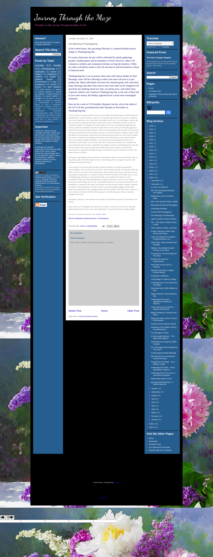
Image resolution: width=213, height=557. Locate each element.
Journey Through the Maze (73, 17)
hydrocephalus (44, 102)
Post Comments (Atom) (88, 316)
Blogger (117, 482)
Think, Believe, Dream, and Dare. (164, 228)
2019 (151, 136)
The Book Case (155, 91)
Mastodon (103, 498)
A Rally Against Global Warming (163, 353)
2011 (151, 160)
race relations (54, 87)
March (154, 413)
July (153, 399)
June (153, 402)
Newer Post (74, 310)
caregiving (52, 74)
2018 (151, 140)
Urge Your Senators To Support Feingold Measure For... (163, 238)
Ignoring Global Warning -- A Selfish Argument (162, 383)
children (39, 77)
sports (58, 92)
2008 (151, 171)
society (39, 65)
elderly (58, 89)
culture (53, 72)
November (155, 184)
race (54, 82)
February (155, 416)
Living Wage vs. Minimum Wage (163, 279)
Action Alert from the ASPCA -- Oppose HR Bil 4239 (163, 308)
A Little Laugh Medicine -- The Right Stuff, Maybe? (162, 337)
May (153, 406)
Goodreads (153, 441)
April (153, 409)
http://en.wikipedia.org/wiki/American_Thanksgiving (88, 218)
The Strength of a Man (159, 333)
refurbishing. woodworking (43, 121)
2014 (151, 154)
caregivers (40, 84)
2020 (151, 133)
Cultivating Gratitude (159, 209)
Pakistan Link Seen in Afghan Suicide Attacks (162, 271)
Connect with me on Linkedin (160, 450)
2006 (151, 178)
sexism (58, 98)
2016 (151, 147)
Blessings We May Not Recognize (164, 205)
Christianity (48, 68)
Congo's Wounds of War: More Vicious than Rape (163, 232)
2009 (151, 167)
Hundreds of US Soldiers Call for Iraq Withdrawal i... (163, 328)
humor (38, 87)
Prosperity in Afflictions (160, 276)
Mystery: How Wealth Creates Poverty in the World (162, 249)
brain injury (39, 119)
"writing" (37, 109)
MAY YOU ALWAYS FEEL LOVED (164, 202)
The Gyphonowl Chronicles (159, 447)
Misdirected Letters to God (161, 379)
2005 (151, 424)
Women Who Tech (43, 117)
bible (39, 100)
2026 (151, 126)
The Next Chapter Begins (159, 57)
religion (38, 74)
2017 (151, 143)
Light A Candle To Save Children (163, 219)
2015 (151, 150)
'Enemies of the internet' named (163, 324)
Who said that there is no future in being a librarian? (47, 43)
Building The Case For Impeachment (159, 260)
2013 (151, 157)
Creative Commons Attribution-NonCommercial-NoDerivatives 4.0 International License (47, 182)
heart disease (53, 119)
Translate (162, 47)
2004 (151, 427)
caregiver (47, 100)
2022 (151, 129)
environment (41, 82)
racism (53, 84)
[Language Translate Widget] (160, 43)
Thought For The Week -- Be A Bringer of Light (163, 363)
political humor (44, 79)
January (154, 419)
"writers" (56, 106)
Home (104, 310)
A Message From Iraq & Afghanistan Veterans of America (161, 301)
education (57, 100)
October (154, 389)
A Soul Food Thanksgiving (161, 212)
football (41, 94)
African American (45, 92)
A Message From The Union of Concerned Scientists (163, 374)
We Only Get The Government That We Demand (163, 357)
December (155, 181)
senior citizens (45, 89)
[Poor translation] (10, 517)
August (154, 395)
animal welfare (52, 96)
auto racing (55, 117)
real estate (49, 98)
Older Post (133, 310)
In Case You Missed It (159, 187)
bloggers (38, 98)
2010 (151, 164)
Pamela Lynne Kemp (43, 177)
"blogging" (48, 106)
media (57, 65)
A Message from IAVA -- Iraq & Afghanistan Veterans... (163, 368)
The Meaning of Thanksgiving (162, 215)
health (53, 77)
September (156, 392)
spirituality (40, 72)
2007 (151, 174)
